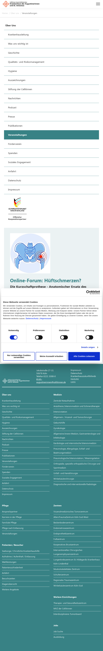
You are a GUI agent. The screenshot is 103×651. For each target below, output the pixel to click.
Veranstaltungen (29, 13)
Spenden (6, 472)
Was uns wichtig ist (11, 406)
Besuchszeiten (8, 578)
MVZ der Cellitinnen (63, 608)
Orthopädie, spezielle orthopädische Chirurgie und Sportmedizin (77, 465)
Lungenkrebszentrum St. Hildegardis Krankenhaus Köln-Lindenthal (77, 561)
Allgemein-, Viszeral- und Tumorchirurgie (73, 417)
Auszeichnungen (9, 428)
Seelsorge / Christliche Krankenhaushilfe (20, 550)
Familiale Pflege (9, 522)
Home (5, 13)
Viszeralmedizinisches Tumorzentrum (71, 511)
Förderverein (8, 466)
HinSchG (75, 379)
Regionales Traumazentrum (66, 580)
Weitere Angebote (10, 589)
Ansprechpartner (10, 511)
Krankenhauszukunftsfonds (83, 376)
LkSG (73, 382)
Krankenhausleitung (11, 400)
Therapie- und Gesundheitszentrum (70, 603)
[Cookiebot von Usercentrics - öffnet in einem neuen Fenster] (88, 292)
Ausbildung (59, 636)
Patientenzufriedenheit (12, 567)
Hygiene (6, 422)
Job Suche (58, 631)
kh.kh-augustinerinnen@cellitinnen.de (51, 380)
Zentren (58, 505)
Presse (5, 450)
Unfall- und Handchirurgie (66, 473)
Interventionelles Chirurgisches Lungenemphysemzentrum (68, 552)
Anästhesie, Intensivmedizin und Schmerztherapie (77, 406)
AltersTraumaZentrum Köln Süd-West (71, 517)
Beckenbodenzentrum (64, 522)
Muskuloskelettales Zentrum (67, 569)
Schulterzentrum (61, 574)
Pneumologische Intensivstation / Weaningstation (77, 458)
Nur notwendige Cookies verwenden (19, 356)
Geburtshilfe (59, 422)
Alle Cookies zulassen (84, 356)
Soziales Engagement (12, 477)
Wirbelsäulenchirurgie (64, 478)
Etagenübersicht (9, 583)
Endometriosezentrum (64, 528)
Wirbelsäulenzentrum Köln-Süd (68, 585)
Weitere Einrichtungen (65, 596)
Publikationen (8, 455)
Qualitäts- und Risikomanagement (18, 417)
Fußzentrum (59, 539)
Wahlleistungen (9, 561)
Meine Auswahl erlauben (51, 356)
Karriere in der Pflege (12, 517)
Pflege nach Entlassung (12, 528)
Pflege (5, 505)
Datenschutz (32, 318)
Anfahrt (5, 483)
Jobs (56, 625)
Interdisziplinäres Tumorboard (67, 614)
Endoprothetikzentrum (64, 533)
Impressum (45, 318)
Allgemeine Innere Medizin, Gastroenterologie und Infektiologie (77, 435)
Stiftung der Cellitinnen (12, 433)
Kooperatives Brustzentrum (66, 544)
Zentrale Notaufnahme (64, 400)
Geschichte (7, 411)
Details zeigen (88, 347)
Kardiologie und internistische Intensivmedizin (75, 443)
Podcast (5, 444)
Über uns (15, 13)
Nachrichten (7, 439)
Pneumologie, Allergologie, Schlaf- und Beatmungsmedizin (71, 450)
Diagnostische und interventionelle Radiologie (75, 484)
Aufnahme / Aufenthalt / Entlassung (18, 556)
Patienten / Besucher (12, 544)
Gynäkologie (59, 428)
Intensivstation (60, 411)
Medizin (58, 394)
